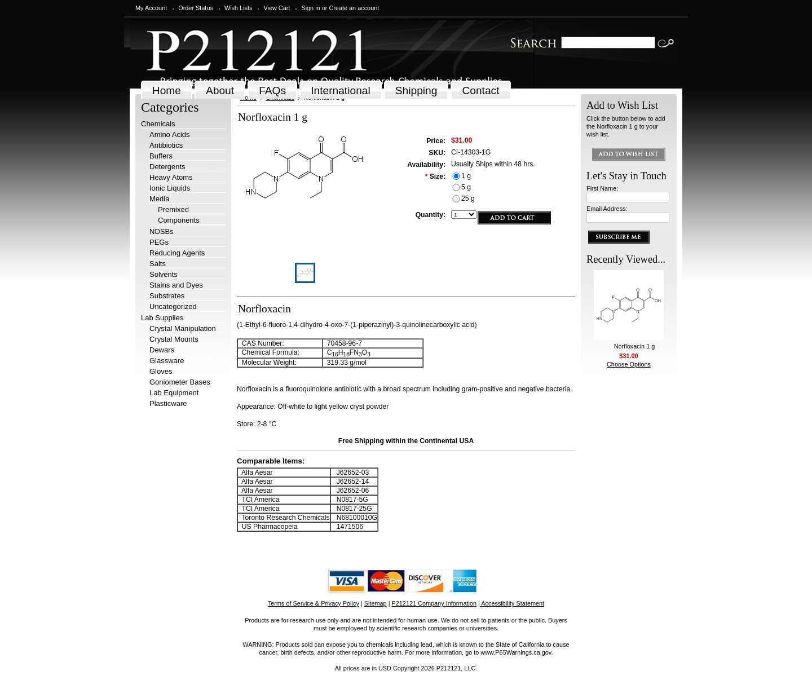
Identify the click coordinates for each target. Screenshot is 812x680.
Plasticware (168, 403)
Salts (157, 263)
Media (159, 199)
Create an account (354, 8)
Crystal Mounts (173, 339)
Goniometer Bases (179, 382)
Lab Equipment (173, 392)
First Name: (602, 188)
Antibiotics (166, 145)
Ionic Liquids (169, 188)
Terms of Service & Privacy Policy (313, 603)
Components (179, 220)
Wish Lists (238, 8)
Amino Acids (169, 134)
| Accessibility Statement (511, 603)
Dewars (161, 350)
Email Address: (607, 208)
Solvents (163, 274)
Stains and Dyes (176, 285)
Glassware (166, 360)
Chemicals (158, 124)
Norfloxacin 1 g (634, 346)
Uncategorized (173, 306)
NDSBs (161, 231)
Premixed (173, 209)
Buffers (161, 156)
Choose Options (629, 364)
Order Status (195, 8)
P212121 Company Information (434, 603)
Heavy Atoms (171, 177)
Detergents (167, 166)
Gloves (160, 371)
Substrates (166, 296)
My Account (151, 8)
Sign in (310, 8)
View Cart (276, 8)
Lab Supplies (162, 317)
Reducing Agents (177, 253)
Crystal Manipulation (182, 328)
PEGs (159, 242)
